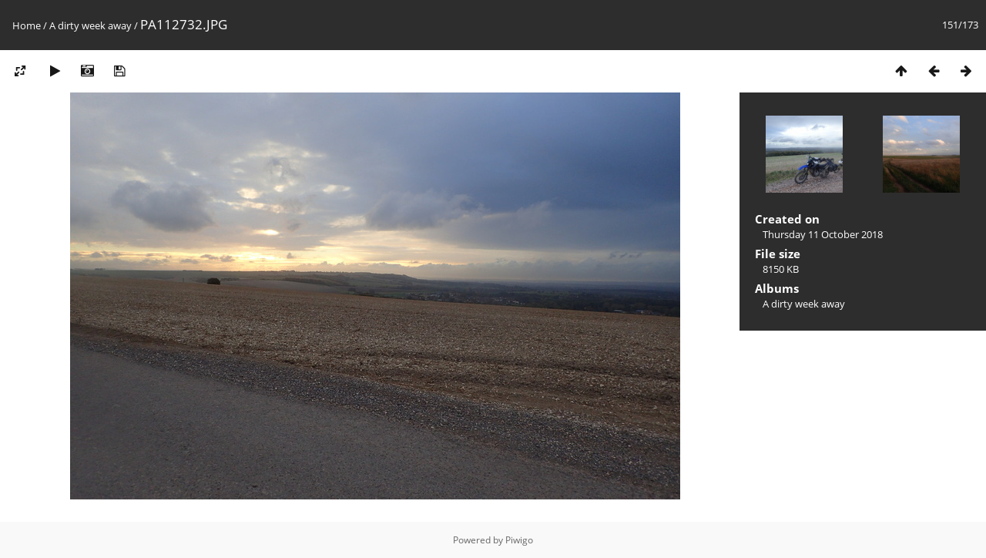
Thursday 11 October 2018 (823, 234)
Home (26, 25)
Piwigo (519, 539)
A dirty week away (90, 25)
